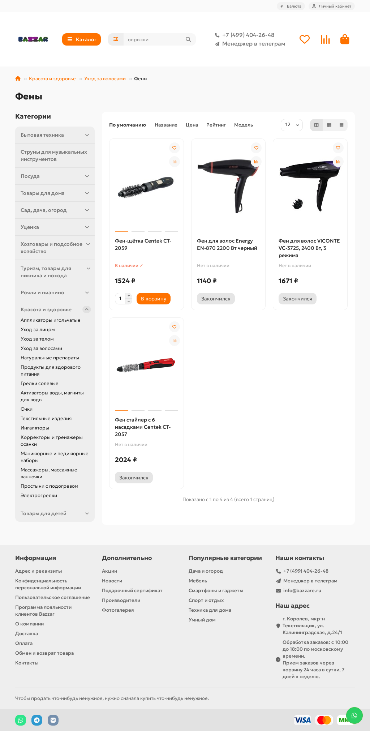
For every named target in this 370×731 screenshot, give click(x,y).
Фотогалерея (118, 610)
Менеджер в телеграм (248, 44)
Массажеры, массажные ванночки (49, 473)
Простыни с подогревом (49, 486)
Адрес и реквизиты (38, 571)
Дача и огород (206, 571)
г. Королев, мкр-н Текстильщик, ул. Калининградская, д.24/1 (312, 626)
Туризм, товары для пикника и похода (56, 272)
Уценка (56, 227)
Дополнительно (127, 558)
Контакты (27, 663)
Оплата (24, 643)
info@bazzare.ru (302, 590)
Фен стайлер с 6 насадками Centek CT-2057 (143, 426)
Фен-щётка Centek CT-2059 (143, 244)
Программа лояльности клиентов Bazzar (43, 610)
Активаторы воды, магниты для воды (52, 396)
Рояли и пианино (56, 292)
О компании (29, 624)
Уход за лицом (38, 329)
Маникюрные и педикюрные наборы (55, 456)
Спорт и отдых (206, 600)
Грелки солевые (40, 383)
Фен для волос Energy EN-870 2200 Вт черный (227, 244)
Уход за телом (37, 339)
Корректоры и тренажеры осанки (52, 440)
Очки (27, 409)
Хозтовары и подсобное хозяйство (56, 247)
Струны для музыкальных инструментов (54, 155)
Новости (112, 581)
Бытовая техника (56, 134)
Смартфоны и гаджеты (216, 590)
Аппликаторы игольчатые (51, 320)
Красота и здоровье (52, 79)
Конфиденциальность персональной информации (48, 584)
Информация (35, 558)
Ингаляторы (35, 428)
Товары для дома (56, 193)
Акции (109, 571)
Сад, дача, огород (56, 210)
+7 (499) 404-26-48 (243, 35)
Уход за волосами (105, 79)
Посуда (56, 176)
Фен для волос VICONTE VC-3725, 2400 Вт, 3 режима (309, 248)
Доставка (26, 633)
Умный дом (202, 620)
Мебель (198, 581)
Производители (121, 600)
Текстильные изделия (46, 418)
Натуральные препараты (50, 358)
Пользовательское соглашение (52, 597)
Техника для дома (210, 610)
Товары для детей (56, 513)
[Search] (160, 39)
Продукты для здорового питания (51, 370)
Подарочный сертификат (132, 590)
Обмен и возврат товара (44, 653)
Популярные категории (225, 558)
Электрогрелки (39, 495)
